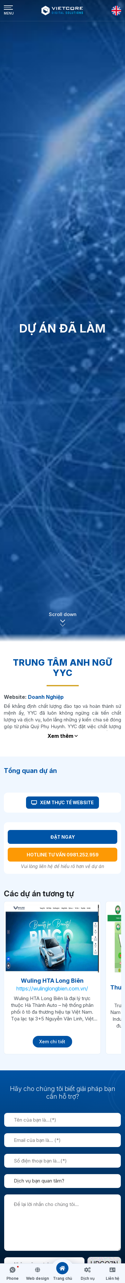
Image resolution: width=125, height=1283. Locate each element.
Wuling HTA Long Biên (52, 980)
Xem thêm (63, 736)
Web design (37, 1278)
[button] (63, 623)
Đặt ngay (62, 837)
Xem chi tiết (52, 1041)
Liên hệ (112, 1278)
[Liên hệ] (112, 1270)
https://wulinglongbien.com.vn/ (52, 989)
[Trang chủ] (62, 1268)
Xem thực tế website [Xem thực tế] (62, 802)
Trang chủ (62, 1278)
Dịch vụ (87, 1278)
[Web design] (37, 1270)
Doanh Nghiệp (46, 697)
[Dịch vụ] (87, 1270)
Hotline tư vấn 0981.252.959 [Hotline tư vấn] (63, 854)
